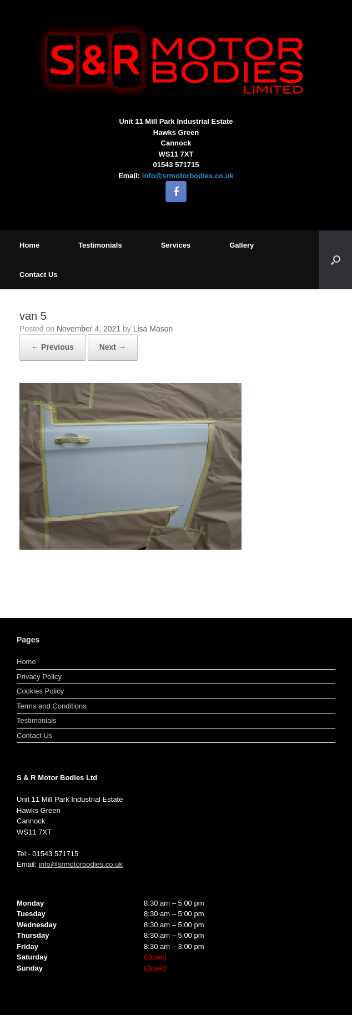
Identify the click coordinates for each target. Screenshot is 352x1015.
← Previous (52, 347)
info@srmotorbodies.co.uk (188, 176)
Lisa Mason (153, 328)
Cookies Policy (40, 691)
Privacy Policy (39, 676)
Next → (112, 347)
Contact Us (38, 274)
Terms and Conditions (52, 706)
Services (176, 245)
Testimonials (100, 245)
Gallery (241, 245)
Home (29, 245)
